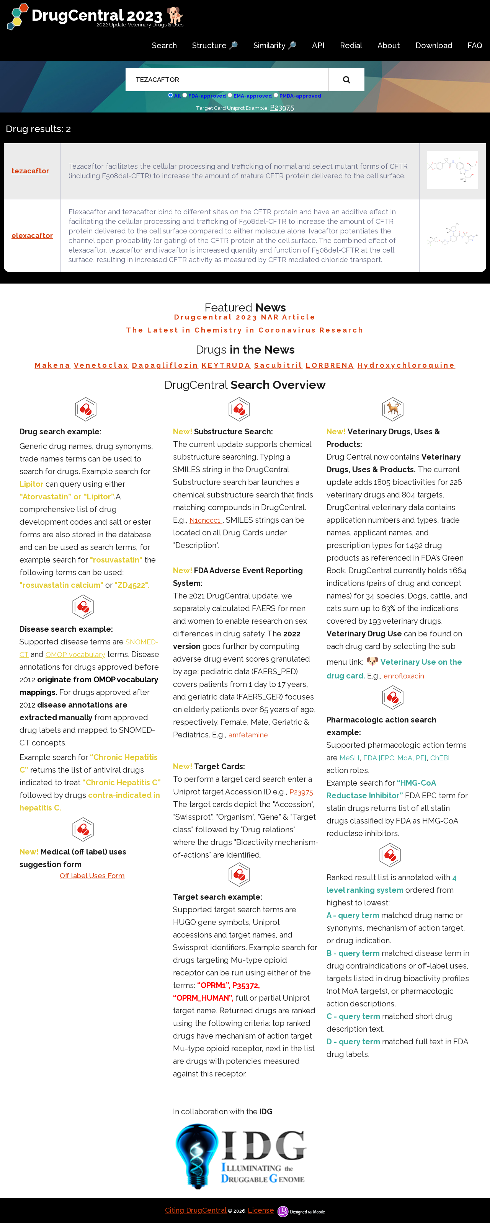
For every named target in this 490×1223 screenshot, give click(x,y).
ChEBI (440, 758)
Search (164, 45)
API (318, 45)
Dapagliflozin (165, 365)
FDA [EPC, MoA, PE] (394, 758)
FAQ (474, 45)
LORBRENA (330, 365)
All (177, 96)
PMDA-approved (300, 96)
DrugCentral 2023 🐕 (108, 15)
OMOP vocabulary (75, 655)
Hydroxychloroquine (407, 365)
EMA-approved (253, 96)
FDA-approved (207, 96)
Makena (53, 365)
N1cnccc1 (205, 520)
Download (433, 45)
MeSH (349, 758)
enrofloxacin (404, 676)
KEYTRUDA (226, 365)
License (261, 1210)
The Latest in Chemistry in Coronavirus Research (245, 330)
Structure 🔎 (215, 45)
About (388, 45)
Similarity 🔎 (275, 45)
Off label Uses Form (92, 876)
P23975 (282, 107)
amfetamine (248, 735)
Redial (351, 45)
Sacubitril (278, 365)
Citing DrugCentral (196, 1210)
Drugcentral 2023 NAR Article (245, 317)
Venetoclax (101, 365)
